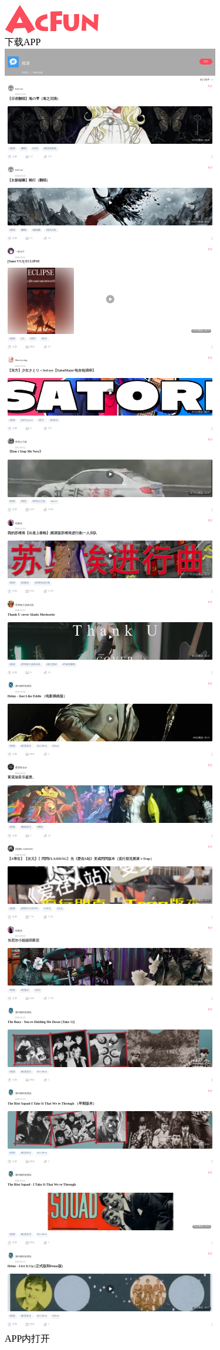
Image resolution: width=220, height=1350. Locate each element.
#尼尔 (37, 990)
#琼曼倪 (25, 583)
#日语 (35, 148)
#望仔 (33, 339)
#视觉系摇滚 (49, 148)
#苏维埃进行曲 (42, 583)
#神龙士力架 (38, 501)
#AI (22, 339)
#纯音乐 (54, 420)
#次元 (60, 908)
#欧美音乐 (26, 746)
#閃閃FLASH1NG (29, 908)
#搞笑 (23, 501)
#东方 (42, 420)
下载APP (22, 42)
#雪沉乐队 (51, 230)
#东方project (27, 420)
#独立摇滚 (51, 664)
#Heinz (55, 746)
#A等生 (48, 908)
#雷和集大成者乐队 (30, 664)
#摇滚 (12, 148)
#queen (53, 501)
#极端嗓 (36, 230)
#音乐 (44, 339)
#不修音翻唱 (68, 664)
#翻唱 (23, 148)
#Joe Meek (42, 746)
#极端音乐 (26, 827)
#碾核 (40, 827)
